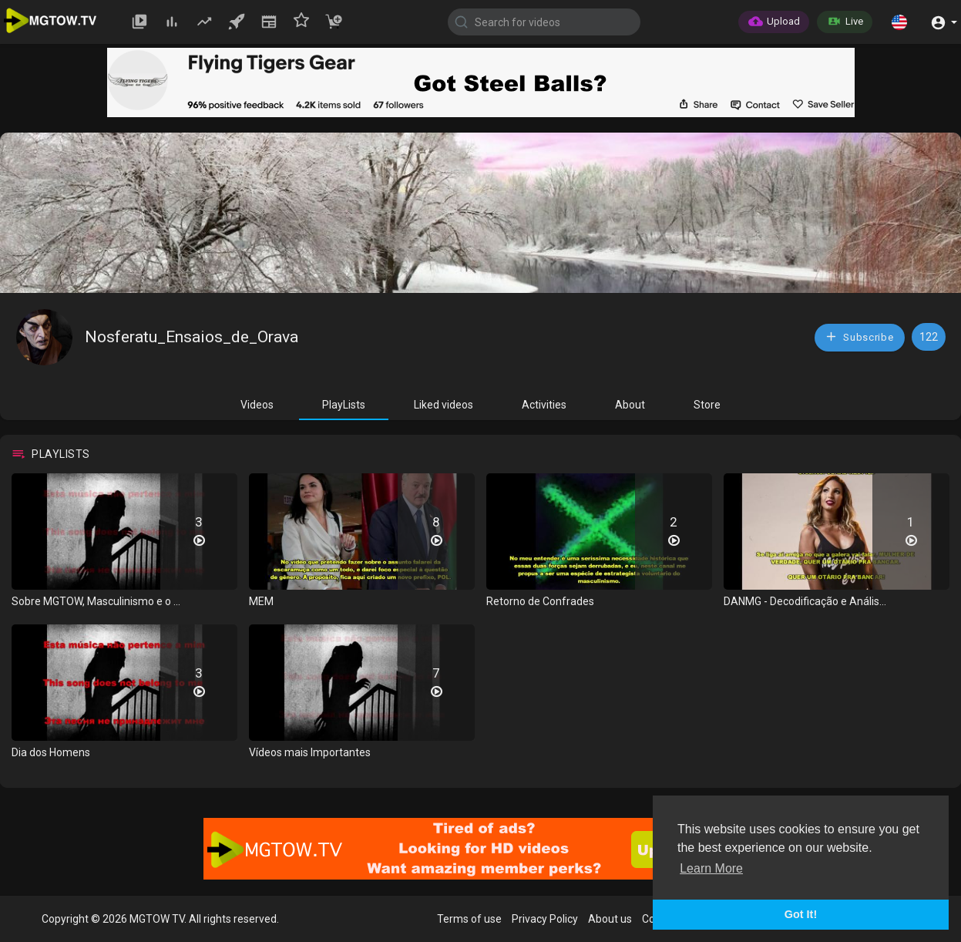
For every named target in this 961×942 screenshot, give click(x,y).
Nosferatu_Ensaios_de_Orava (191, 337)
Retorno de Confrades (540, 601)
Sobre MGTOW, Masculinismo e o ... (96, 601)
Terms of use (469, 919)
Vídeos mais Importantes (310, 752)
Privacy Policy (545, 919)
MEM (261, 601)
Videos (257, 405)
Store (707, 405)
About (630, 405)
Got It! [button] (801, 914)
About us (610, 919)
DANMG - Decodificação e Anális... (805, 601)
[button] (899, 21)
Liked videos (443, 405)
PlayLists (343, 405)
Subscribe (859, 336)
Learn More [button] (711, 868)
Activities (544, 405)
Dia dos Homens (51, 752)
